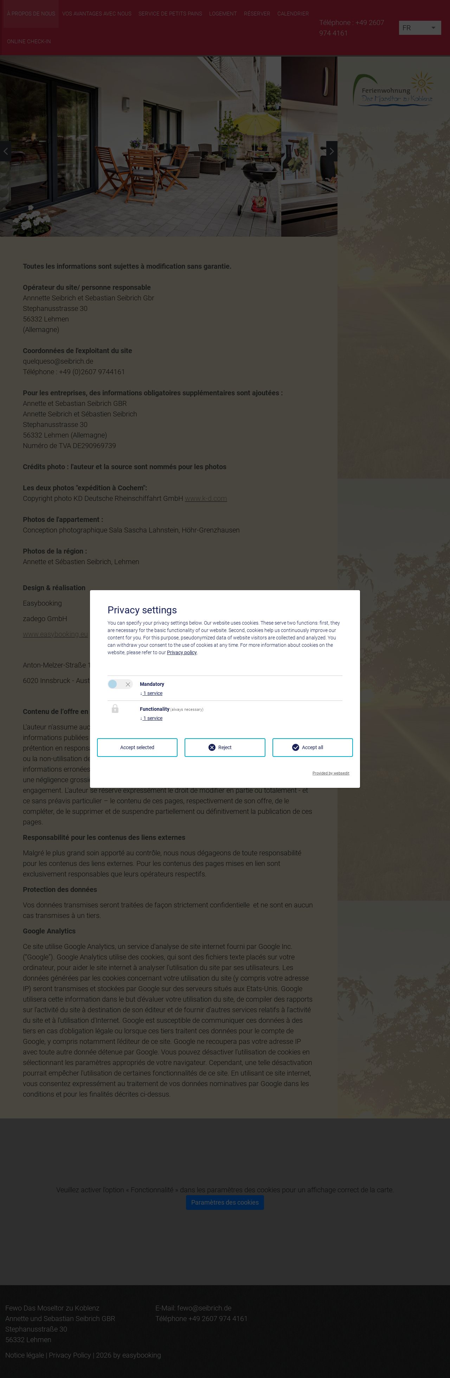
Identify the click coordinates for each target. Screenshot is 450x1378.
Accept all (312, 747)
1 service (151, 693)
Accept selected (137, 747)
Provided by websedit (331, 771)
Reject (225, 747)
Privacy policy (182, 652)
